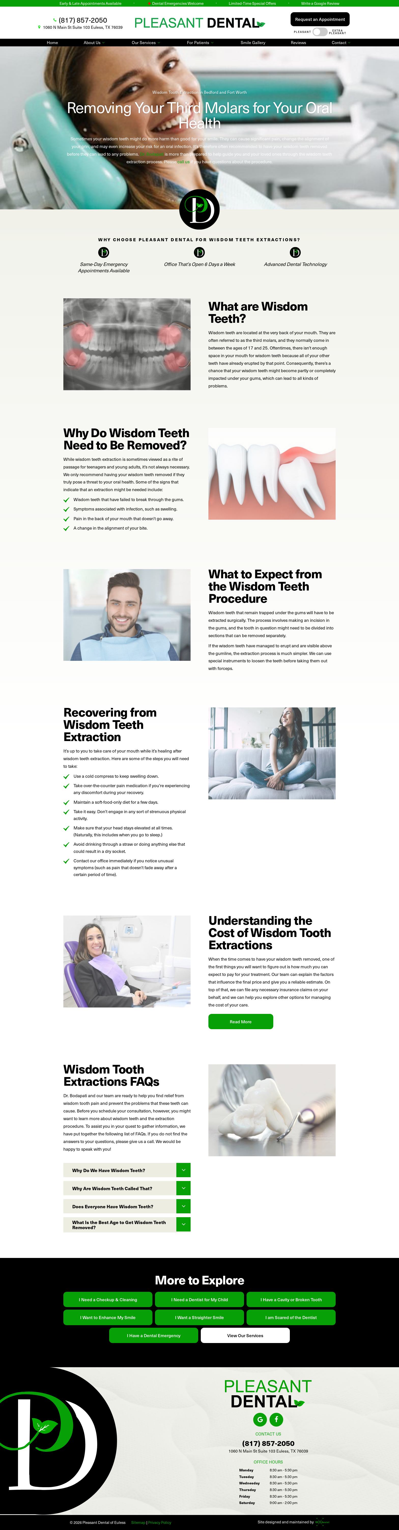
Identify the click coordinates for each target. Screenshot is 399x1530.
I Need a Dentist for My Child (199, 1299)
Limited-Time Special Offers (252, 3)
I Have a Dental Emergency (153, 1335)
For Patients (201, 42)
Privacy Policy (159, 1522)
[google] (260, 1420)
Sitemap (138, 1522)
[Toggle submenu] (103, 43)
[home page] (200, 23)
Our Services (146, 42)
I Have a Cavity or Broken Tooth (291, 1299)
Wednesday (249, 1482)
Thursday (247, 1489)
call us (184, 161)
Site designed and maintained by (292, 1521)
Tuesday (246, 1476)
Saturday (247, 1502)
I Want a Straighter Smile (199, 1317)
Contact (342, 42)
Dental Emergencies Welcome (175, 3)
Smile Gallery (253, 42)
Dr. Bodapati (152, 154)
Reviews (298, 42)
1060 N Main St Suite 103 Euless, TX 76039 (80, 27)
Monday (246, 1469)
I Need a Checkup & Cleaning (108, 1299)
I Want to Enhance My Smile (108, 1317)
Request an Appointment (320, 19)
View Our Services (245, 1335)
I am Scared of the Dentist (291, 1317)
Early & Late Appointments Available (90, 3)
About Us (95, 42)
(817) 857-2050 (79, 19)
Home (52, 42)
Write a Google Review (320, 3)
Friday (244, 1496)
